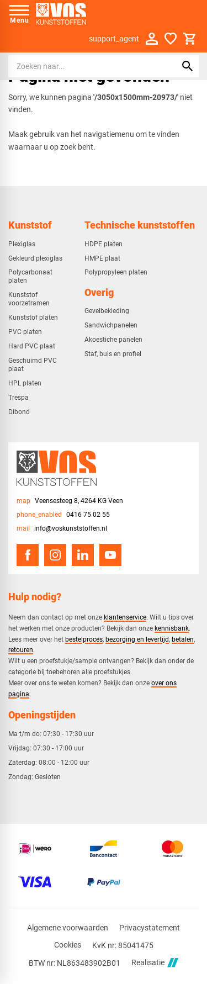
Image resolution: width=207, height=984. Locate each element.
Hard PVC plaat (31, 346)
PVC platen (25, 332)
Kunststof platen (33, 317)
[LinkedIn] (83, 555)
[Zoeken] (82, 66)
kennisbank (172, 628)
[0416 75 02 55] (63, 515)
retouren (20, 650)
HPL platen (24, 383)
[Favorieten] (170, 39)
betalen (183, 639)
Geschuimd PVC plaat (32, 365)
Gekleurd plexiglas (35, 258)
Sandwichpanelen (110, 325)
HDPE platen (103, 244)
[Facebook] (28, 555)
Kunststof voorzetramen (29, 299)
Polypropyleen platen (115, 272)
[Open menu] (19, 14)
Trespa (18, 397)
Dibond (19, 412)
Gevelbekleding (106, 311)
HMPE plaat (102, 258)
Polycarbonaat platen (30, 276)
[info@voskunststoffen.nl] (62, 529)
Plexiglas (21, 244)
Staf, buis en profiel (112, 354)
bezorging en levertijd (137, 639)
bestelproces (84, 639)
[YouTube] (110, 555)
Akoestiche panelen (113, 339)
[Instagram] (55, 555)
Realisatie (154, 962)
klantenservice (125, 617)
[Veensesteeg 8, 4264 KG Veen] (70, 501)
